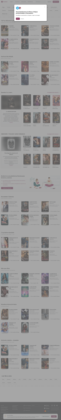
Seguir (18, 18)
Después (22, 18)
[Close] (44, 7)
